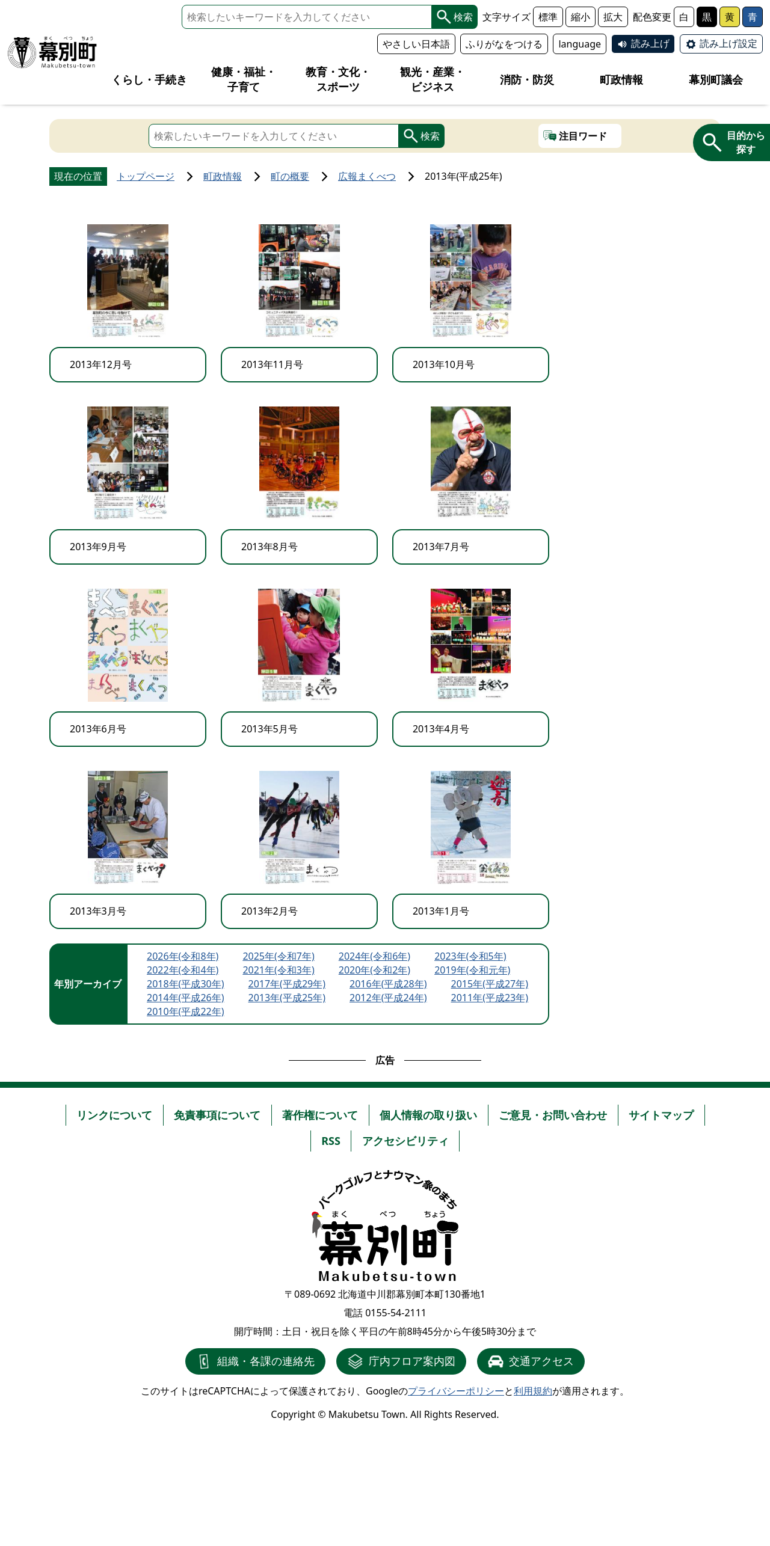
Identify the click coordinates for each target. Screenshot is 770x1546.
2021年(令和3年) (278, 970)
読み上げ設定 (728, 43)
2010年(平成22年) (185, 1011)
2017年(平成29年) (287, 983)
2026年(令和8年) (182, 956)
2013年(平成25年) (287, 997)
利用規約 (533, 1390)
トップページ (145, 176)
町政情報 (222, 176)
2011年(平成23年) (490, 997)
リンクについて (114, 1115)
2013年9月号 (98, 546)
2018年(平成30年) (185, 983)
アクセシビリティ (405, 1140)
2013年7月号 (441, 546)
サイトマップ (661, 1115)
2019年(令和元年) (472, 970)
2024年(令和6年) (374, 956)
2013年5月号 (269, 728)
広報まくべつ (367, 176)
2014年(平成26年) (185, 997)
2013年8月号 (269, 546)
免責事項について (217, 1115)
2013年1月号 (441, 911)
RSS (330, 1140)
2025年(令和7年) (278, 956)
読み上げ (650, 43)
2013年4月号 (441, 728)
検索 (455, 17)
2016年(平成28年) (388, 983)
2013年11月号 (272, 364)
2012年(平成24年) (388, 997)
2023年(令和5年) (470, 956)
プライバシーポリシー (456, 1390)
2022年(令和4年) (182, 970)
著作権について (320, 1115)
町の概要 (290, 176)
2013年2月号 (269, 911)
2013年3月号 (98, 911)
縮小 (580, 16)
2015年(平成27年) (490, 983)
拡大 (613, 16)
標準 (548, 16)
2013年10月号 (444, 364)
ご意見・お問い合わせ (553, 1115)
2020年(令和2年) (374, 970)
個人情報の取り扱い (428, 1115)
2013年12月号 (101, 364)
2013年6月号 (98, 728)
